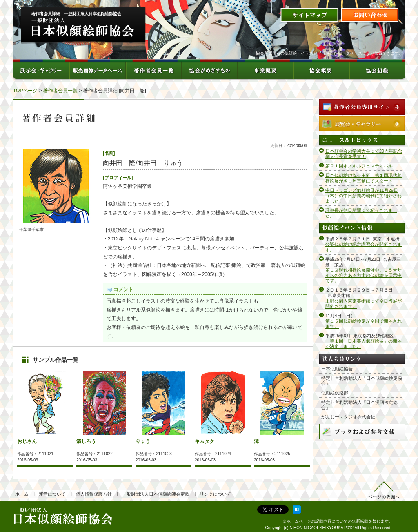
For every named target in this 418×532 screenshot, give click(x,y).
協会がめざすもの (209, 69)
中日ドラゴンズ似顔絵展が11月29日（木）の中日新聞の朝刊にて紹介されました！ (363, 195)
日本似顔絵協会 (337, 368)
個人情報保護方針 (94, 494)
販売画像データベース (97, 69)
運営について (52, 494)
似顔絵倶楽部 (334, 392)
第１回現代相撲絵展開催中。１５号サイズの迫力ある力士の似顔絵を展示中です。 (363, 275)
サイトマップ (309, 15)
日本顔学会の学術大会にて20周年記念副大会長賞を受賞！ (363, 154)
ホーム (22, 494)
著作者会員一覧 (153, 69)
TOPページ (25, 90)
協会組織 (377, 69)
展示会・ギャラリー (41, 69)
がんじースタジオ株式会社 (348, 416)
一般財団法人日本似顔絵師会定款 (155, 494)
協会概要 (321, 69)
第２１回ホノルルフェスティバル (359, 165)
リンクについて (215, 494)
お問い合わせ (370, 15)
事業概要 (265, 69)
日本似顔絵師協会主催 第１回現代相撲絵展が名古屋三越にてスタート (363, 178)
